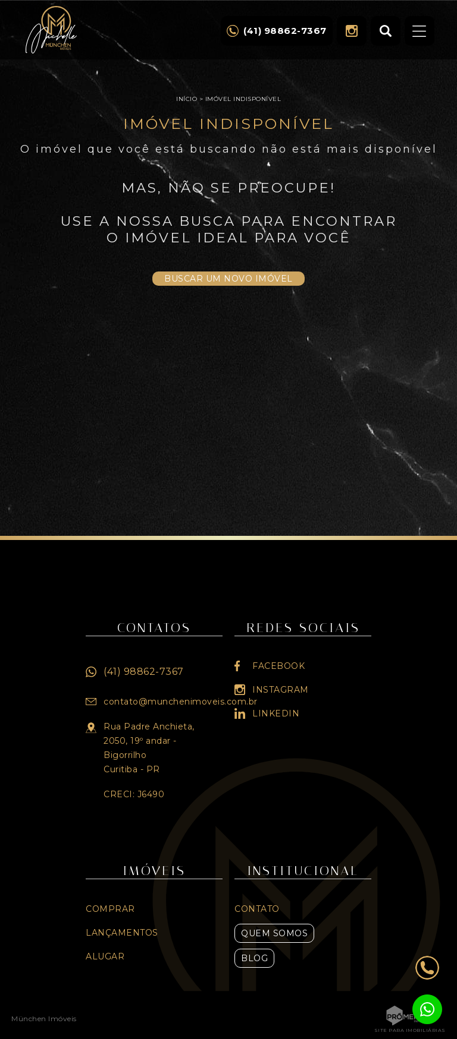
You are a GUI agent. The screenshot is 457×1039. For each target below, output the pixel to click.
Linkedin (275, 713)
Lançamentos (122, 932)
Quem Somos (274, 933)
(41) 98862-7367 (144, 671)
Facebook (278, 666)
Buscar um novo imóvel (228, 278)
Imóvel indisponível (243, 99)
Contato (257, 909)
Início (186, 99)
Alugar (105, 956)
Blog (254, 958)
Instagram (352, 31)
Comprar (110, 909)
